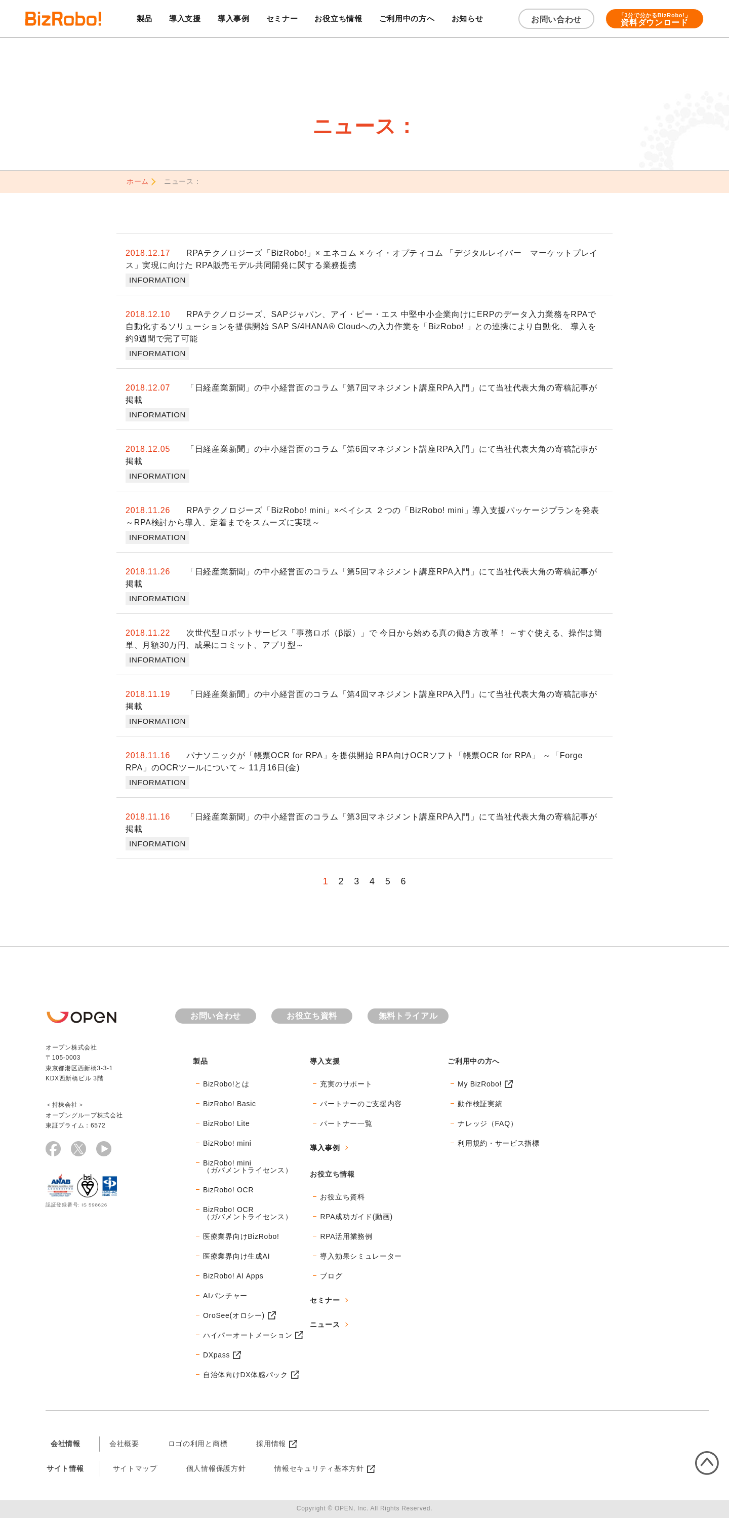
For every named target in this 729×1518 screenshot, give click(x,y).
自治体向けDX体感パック (245, 1375)
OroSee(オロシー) (234, 1315)
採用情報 (271, 1443)
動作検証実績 (480, 1104)
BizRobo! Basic (229, 1104)
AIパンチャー (225, 1296)
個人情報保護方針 (216, 1468)
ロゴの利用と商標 (198, 1443)
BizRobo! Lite (226, 1123)
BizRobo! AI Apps (233, 1276)
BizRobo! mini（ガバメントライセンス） (247, 1166)
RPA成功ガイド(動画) (356, 1217)
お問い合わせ (556, 19)
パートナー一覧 (346, 1123)
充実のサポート (346, 1084)
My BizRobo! (480, 1084)
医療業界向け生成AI (236, 1256)
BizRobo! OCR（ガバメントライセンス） (247, 1213)
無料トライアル (408, 1015)
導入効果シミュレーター (361, 1256)
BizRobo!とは (226, 1084)
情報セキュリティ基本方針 (318, 1468)
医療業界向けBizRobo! (241, 1236)
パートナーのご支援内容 (361, 1104)
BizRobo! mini (227, 1143)
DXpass (216, 1355)
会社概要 (124, 1443)
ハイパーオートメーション (247, 1335)
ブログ (331, 1276)
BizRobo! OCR (228, 1190)
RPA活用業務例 (346, 1236)
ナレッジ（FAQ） (487, 1123)
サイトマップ (135, 1468)
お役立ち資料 (312, 1015)
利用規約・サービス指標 (499, 1143)
